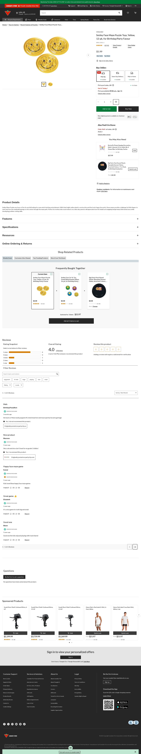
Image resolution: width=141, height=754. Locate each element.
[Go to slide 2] (50, 84)
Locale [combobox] (19, 385)
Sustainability (54, 703)
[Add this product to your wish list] (116, 102)
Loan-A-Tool (30, 703)
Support (71, 6)
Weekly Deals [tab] (7, 258)
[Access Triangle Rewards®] (113, 6)
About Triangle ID (55, 682)
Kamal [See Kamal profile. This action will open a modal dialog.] (5, 470)
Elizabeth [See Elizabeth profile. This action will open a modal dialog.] (6, 499)
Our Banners (54, 685)
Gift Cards (29, 692)
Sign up (107, 682)
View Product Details (117, 46)
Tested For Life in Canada (57, 696)
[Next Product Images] (88, 55)
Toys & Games (13, 25)
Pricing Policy (78, 692)
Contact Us (6, 703)
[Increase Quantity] (110, 102)
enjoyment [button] (7, 379)
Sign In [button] (70, 657)
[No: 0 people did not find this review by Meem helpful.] (18, 540)
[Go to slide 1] (43, 84)
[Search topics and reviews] (30, 374)
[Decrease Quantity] (98, 102)
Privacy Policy (78, 678)
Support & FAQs (7, 682)
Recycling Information (56, 706)
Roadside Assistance (32, 689)
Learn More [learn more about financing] (54, 6)
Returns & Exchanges (8, 692)
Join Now (86, 661)
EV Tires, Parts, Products (33, 685)
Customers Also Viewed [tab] (22, 258)
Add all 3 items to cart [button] (71, 321)
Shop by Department (12, 19)
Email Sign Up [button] (83, 6)
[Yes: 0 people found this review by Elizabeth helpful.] (12, 514)
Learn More (107, 696)
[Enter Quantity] (104, 102)
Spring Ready (85, 19)
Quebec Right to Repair (80, 696)
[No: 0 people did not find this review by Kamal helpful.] (18, 488)
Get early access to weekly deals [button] (70, 752)
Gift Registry (30, 696)
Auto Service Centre (32, 682)
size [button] (39, 379)
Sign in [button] (129, 6)
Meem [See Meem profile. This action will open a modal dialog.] (5, 525)
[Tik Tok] (24, 724)
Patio (66, 19)
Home (4, 25)
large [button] (24, 379)
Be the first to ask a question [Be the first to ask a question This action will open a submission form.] (14, 577)
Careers (53, 689)
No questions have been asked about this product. (19, 582)
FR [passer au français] (135, 6)
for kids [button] (16, 379)
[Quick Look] (132, 169)
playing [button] (32, 379)
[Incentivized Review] (11, 477)
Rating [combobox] (7, 385)
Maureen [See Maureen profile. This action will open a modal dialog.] (6, 438)
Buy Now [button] (128, 109)
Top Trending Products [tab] (40, 258)
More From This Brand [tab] (58, 258)
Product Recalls (7, 696)
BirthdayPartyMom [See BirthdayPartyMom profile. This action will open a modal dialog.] (10, 408)
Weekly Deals (41, 20)
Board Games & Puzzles (29, 25)
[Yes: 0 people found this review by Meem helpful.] (12, 540)
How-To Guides (31, 706)
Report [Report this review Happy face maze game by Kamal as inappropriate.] (27, 488)
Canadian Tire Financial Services (35, 678)
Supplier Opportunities (57, 710)
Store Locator (6, 678)
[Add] (134, 150)
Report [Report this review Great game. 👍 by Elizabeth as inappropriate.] (27, 514)
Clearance (55, 20)
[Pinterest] (20, 724)
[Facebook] (4, 724)
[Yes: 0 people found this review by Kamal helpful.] (12, 488)
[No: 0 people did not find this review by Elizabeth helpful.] (18, 514)
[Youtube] (16, 724)
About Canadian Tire (56, 678)
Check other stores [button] (104, 93)
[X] (8, 724)
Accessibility (78, 689)
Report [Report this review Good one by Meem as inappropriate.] (27, 540)
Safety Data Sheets (8, 699)
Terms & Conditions (80, 682)
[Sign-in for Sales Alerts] (104, 61)
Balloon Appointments (33, 699)
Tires (74, 19)
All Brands (53, 692)
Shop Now (97, 2)
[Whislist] (128, 13)
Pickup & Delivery (7, 689)
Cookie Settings (7, 706)
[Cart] (135, 13)
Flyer (28, 20)
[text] (38, 303)
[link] (103, 45)
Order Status (95, 6)
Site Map (77, 685)
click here (104, 191)
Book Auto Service (109, 19)
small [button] (45, 379)
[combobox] (127, 393)
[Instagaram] (12, 724)
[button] (119, 13)
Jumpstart (53, 699)
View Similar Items (131, 46)
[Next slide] (139, 615)
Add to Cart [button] (106, 109)
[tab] (103, 76)
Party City (96, 19)
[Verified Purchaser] (10, 411)
